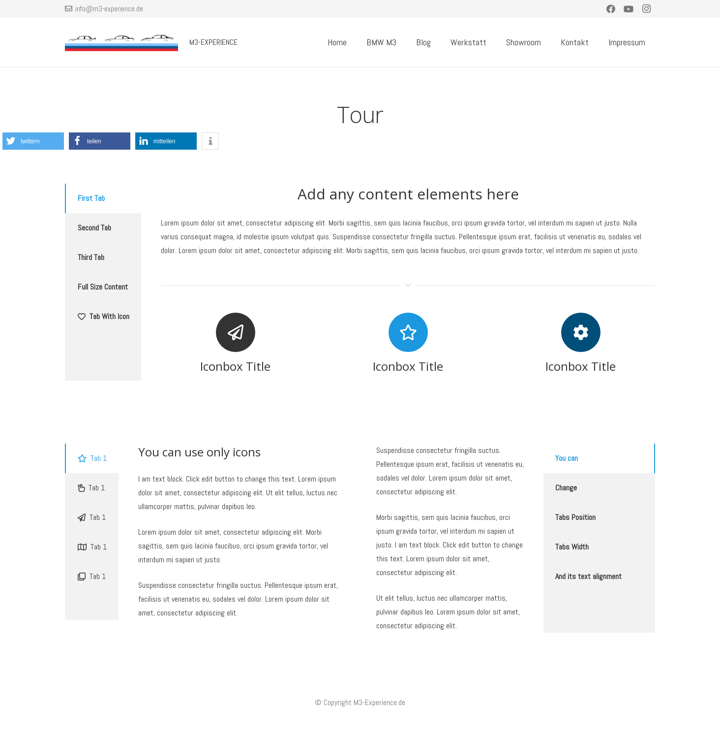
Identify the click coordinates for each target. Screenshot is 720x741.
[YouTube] (628, 9)
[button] (33, 141)
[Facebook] (611, 9)
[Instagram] (646, 9)
